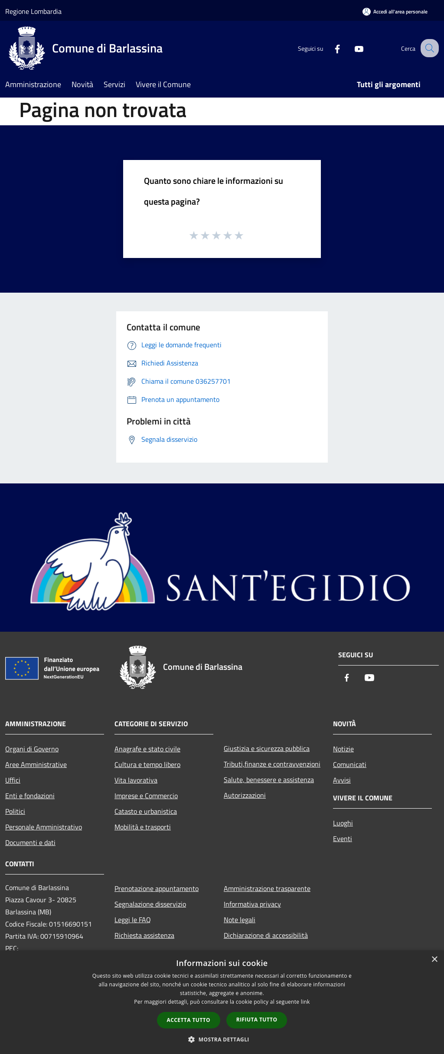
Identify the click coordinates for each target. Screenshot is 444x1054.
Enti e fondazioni (30, 795)
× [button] (434, 959)
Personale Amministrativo (43, 827)
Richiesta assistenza (144, 935)
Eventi (342, 838)
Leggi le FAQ (132, 919)
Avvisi (342, 780)
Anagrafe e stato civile (147, 749)
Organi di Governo (32, 749)
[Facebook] (329, 48)
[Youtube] (351, 48)
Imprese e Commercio (146, 795)
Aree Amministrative (36, 764)
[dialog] (222, 1002)
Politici (15, 811)
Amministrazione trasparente (267, 888)
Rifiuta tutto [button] (257, 1019)
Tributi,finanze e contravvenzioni (272, 764)
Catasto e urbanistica (145, 811)
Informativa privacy (252, 904)
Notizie (343, 749)
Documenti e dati (30, 842)
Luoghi (343, 823)
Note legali (239, 919)
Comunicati (349, 764)
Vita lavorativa (135, 780)
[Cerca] (428, 48)
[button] (222, 1039)
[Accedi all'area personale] (395, 11)
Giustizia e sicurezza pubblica (267, 748)
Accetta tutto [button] (188, 1020)
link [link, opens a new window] (305, 1001)
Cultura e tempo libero (147, 764)
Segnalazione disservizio (150, 904)
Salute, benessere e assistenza (269, 779)
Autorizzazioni (245, 795)
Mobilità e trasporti (142, 827)
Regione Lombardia (33, 11)
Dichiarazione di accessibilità (266, 935)
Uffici (12, 780)
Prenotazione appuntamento (156, 888)
